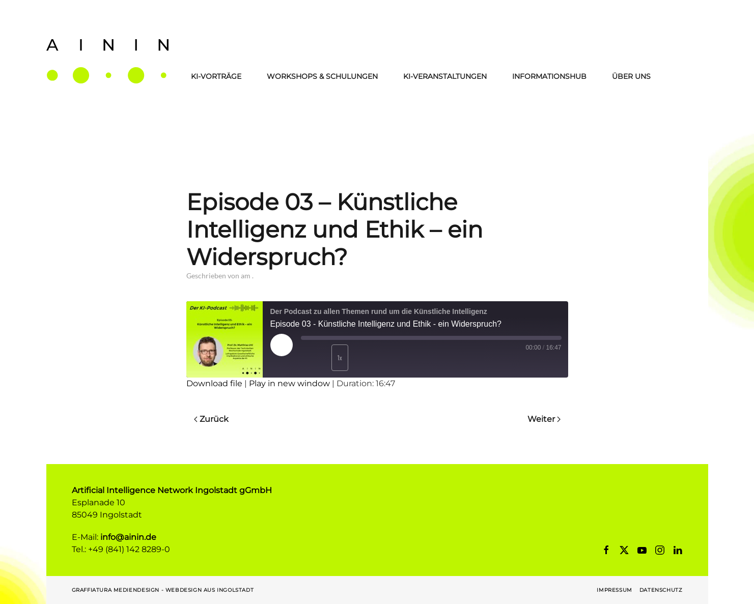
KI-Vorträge (216, 76)
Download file (214, 383)
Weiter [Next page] (544, 419)
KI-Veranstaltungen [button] (445, 76)
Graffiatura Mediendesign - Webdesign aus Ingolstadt (163, 590)
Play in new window (289, 383)
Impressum (614, 590)
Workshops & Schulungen (322, 76)
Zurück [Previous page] (211, 419)
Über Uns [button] (631, 76)
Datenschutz (661, 590)
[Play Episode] (281, 345)
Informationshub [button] (549, 76)
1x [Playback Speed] (339, 357)
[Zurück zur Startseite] (107, 61)
